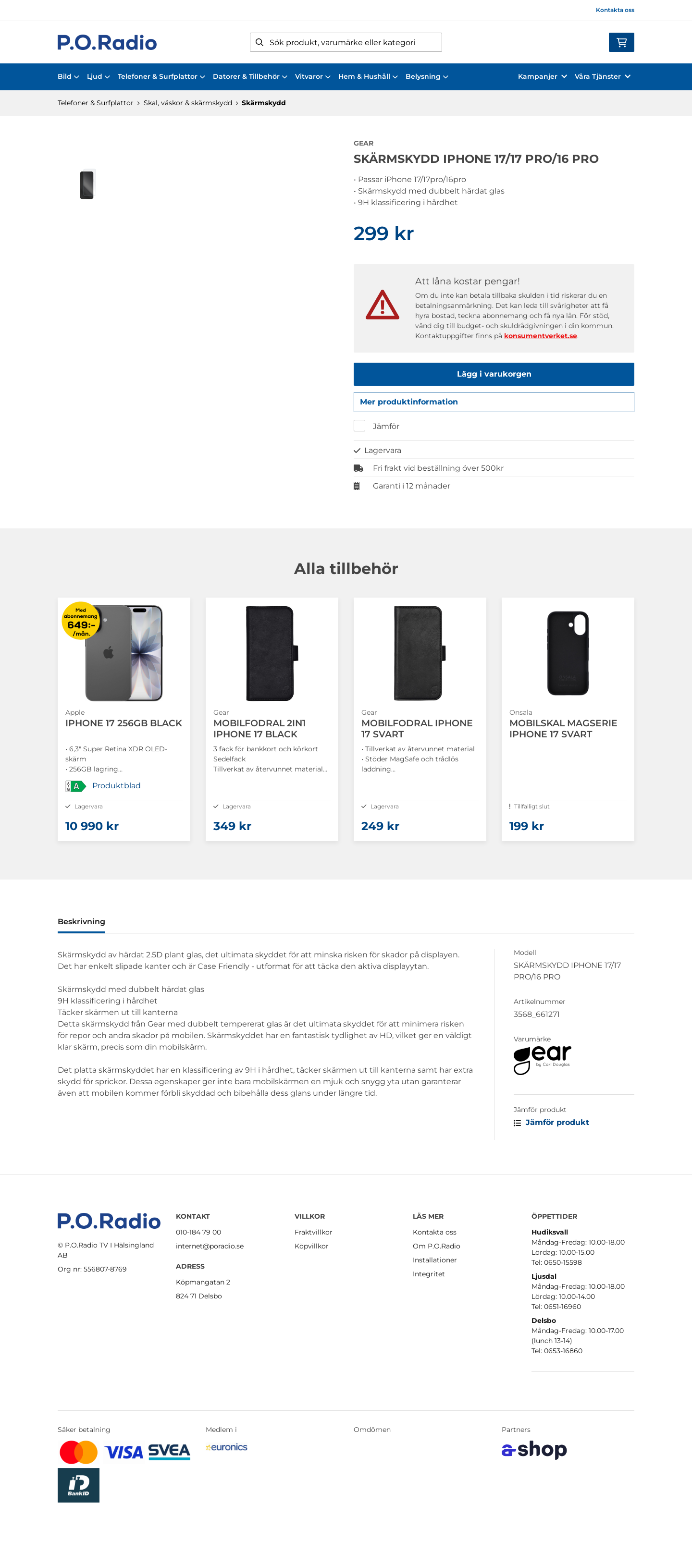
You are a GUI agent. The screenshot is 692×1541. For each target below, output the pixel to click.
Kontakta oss (615, 9)
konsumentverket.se (540, 335)
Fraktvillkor (314, 1232)
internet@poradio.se (210, 1246)
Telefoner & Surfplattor (161, 76)
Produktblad (116, 789)
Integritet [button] (429, 1274)
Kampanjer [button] (542, 76)
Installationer (435, 1260)
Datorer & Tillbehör (250, 76)
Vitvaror (313, 76)
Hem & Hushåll (368, 76)
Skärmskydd (264, 102)
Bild (68, 76)
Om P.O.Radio (436, 1246)
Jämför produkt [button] (551, 1133)
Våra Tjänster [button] (602, 76)
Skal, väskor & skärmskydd (188, 102)
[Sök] (346, 42)
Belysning (427, 76)
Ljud (98, 76)
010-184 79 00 (198, 1232)
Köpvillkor (312, 1246)
